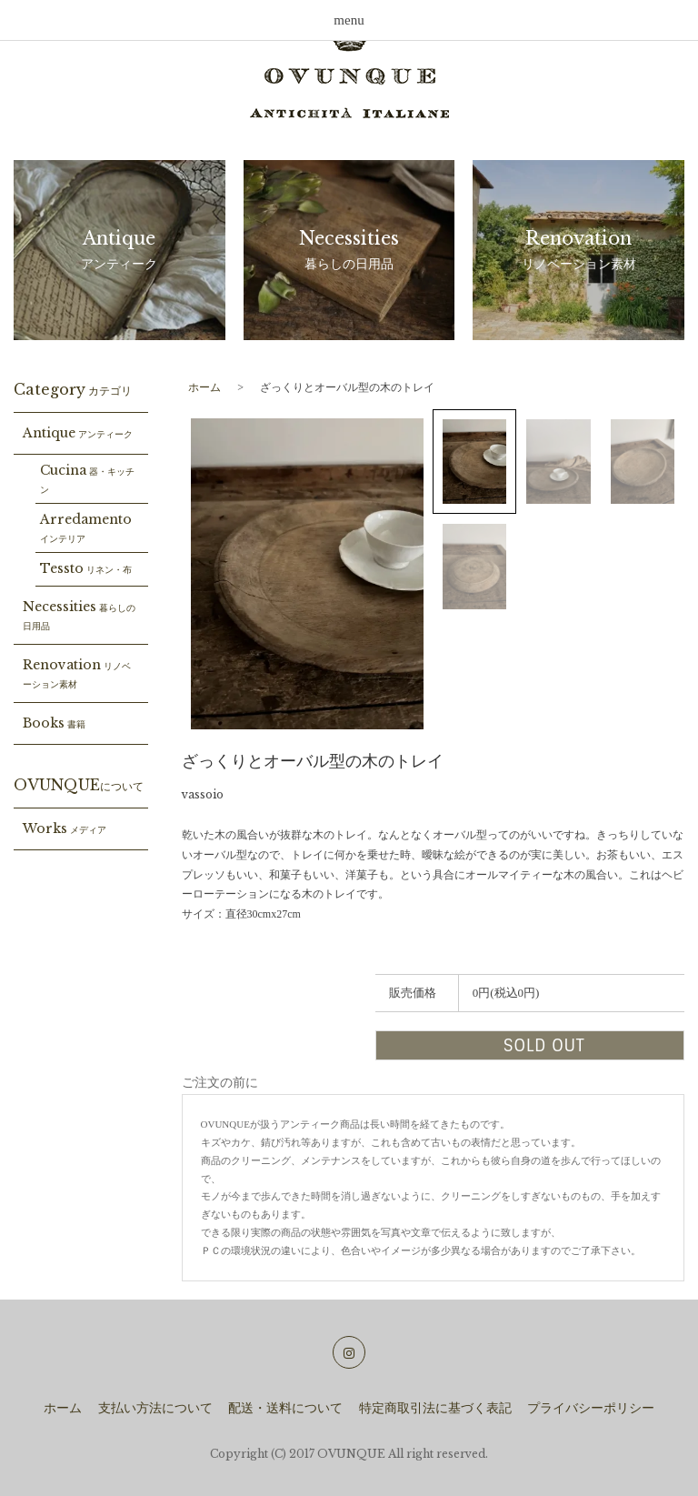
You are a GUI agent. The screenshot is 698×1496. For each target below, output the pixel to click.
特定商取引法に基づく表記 (435, 1408)
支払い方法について (155, 1408)
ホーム (204, 387)
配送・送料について (285, 1408)
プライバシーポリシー (590, 1408)
